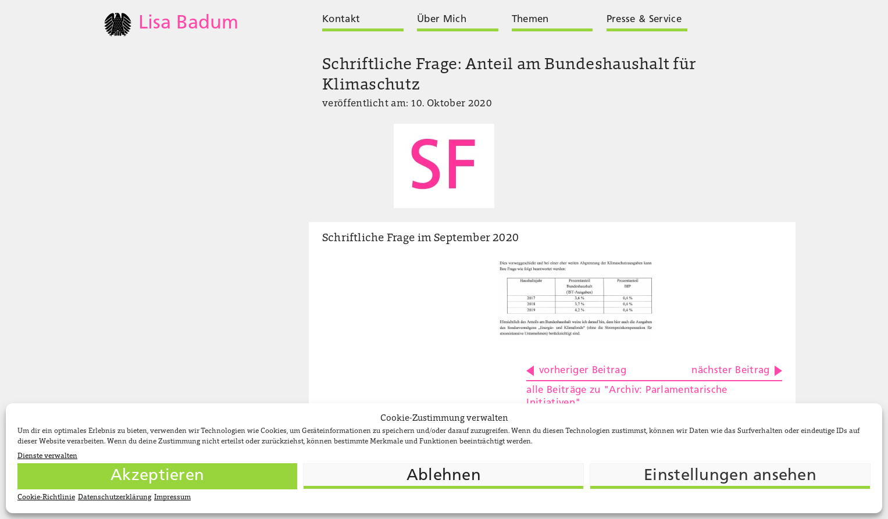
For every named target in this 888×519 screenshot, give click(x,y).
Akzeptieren (157, 476)
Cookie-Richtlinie (46, 497)
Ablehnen (443, 476)
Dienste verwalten (47, 456)
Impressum (172, 497)
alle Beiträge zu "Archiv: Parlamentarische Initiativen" (626, 396)
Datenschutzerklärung (114, 497)
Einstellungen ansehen (730, 476)
